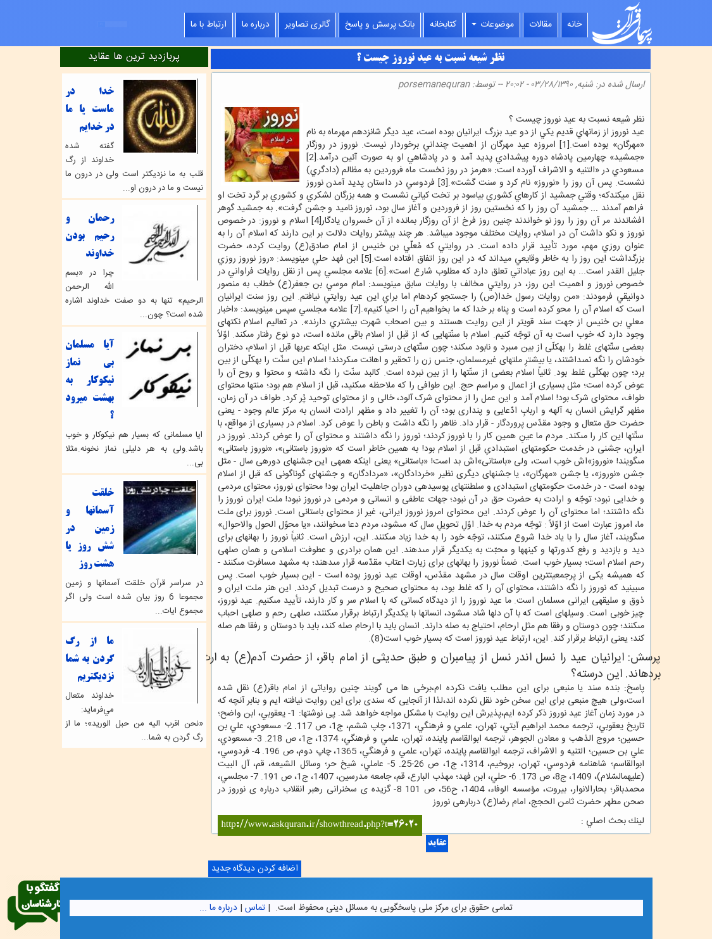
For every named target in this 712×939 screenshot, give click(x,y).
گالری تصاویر (307, 24)
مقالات (540, 24)
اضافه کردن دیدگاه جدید (254, 868)
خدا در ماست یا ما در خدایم (89, 110)
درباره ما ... (218, 908)
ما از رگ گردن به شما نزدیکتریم (89, 659)
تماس (255, 908)
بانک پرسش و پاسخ (380, 24)
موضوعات (493, 24)
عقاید (437, 843)
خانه (574, 24)
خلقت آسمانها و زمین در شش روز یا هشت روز (89, 529)
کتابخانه (443, 24)
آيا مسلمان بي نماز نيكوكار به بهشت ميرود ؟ (89, 381)
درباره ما (256, 24)
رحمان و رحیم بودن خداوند (89, 236)
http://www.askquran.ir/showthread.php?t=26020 (320, 825)
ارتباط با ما (208, 24)
